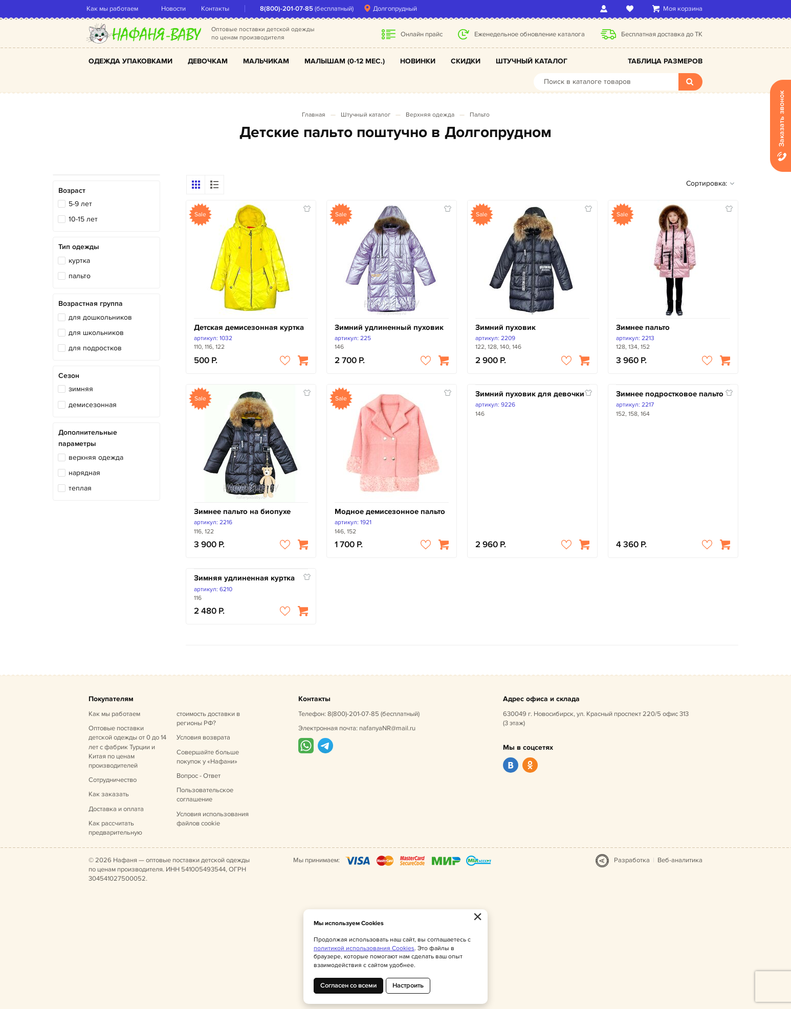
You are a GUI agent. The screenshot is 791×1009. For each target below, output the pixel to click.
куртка (79, 260)
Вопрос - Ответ (199, 776)
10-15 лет (83, 219)
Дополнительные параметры (87, 438)
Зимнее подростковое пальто (669, 394)
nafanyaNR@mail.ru (387, 728)
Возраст (71, 190)
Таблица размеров (665, 61)
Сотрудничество (113, 780)
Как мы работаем (114, 9)
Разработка (632, 860)
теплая (80, 488)
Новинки (417, 61)
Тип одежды (78, 246)
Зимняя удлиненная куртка (244, 578)
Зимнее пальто (643, 327)
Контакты (217, 9)
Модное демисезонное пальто (390, 512)
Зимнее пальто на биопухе (242, 512)
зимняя (81, 389)
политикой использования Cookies (364, 948)
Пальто (480, 115)
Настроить (408, 985)
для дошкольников (100, 317)
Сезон (68, 375)
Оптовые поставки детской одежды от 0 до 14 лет (127, 747)
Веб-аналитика (679, 860)
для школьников (96, 332)
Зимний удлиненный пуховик (389, 327)
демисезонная (93, 404)
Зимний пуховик (505, 327)
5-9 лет (80, 203)
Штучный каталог (531, 61)
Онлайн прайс (422, 34)
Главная (313, 115)
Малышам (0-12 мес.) (344, 61)
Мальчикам (266, 61)
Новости (175, 9)
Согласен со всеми (348, 985)
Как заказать (109, 794)
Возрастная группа (90, 303)
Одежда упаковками (130, 61)
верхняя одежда (96, 457)
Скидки (465, 61)
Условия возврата (203, 737)
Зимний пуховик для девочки (529, 394)
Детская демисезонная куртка (249, 327)
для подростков (95, 348)
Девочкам (208, 61)
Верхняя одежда (430, 115)
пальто (80, 276)
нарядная (84, 472)
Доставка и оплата (116, 809)
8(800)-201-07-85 (288, 9)
